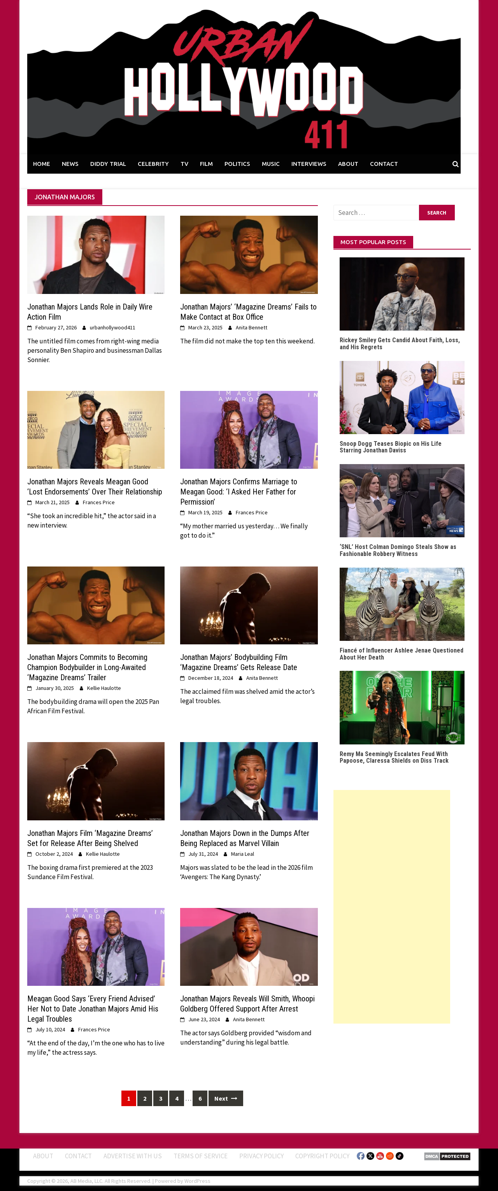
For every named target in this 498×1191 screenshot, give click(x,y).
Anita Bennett (251, 327)
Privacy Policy (261, 1156)
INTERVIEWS (308, 163)
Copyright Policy (322, 1156)
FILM (206, 163)
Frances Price (99, 502)
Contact (78, 1156)
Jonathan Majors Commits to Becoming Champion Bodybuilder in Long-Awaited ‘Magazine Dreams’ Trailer (87, 667)
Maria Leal (242, 853)
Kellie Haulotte (104, 687)
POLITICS (237, 163)
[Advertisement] (391, 907)
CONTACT (384, 163)
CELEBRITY (153, 163)
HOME (41, 163)
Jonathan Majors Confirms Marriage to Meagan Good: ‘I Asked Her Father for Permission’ (238, 492)
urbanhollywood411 (112, 327)
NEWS (70, 163)
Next (225, 1098)
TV (184, 163)
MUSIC (271, 163)
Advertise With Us (132, 1156)
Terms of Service (201, 1156)
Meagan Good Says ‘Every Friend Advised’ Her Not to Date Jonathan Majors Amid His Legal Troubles (92, 1009)
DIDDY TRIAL (108, 163)
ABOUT (348, 163)
